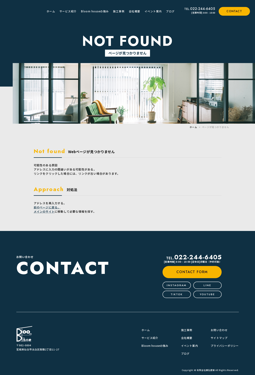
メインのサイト (44, 211)
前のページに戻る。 (47, 207)
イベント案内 (153, 11)
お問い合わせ (219, 330)
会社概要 (134, 11)
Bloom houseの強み (95, 11)
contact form (192, 272)
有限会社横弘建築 (206, 370)
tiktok (177, 294)
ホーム (51, 11)
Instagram (177, 285)
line (207, 285)
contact (234, 11)
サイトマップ (219, 338)
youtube (207, 294)
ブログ (170, 11)
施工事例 (118, 11)
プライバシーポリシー (225, 345)
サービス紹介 (68, 11)
